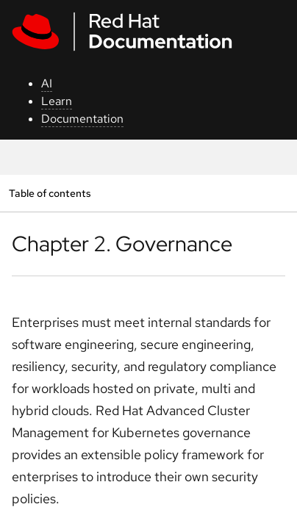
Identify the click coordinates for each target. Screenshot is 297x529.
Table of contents (49, 193)
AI (46, 83)
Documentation (82, 118)
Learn (56, 101)
